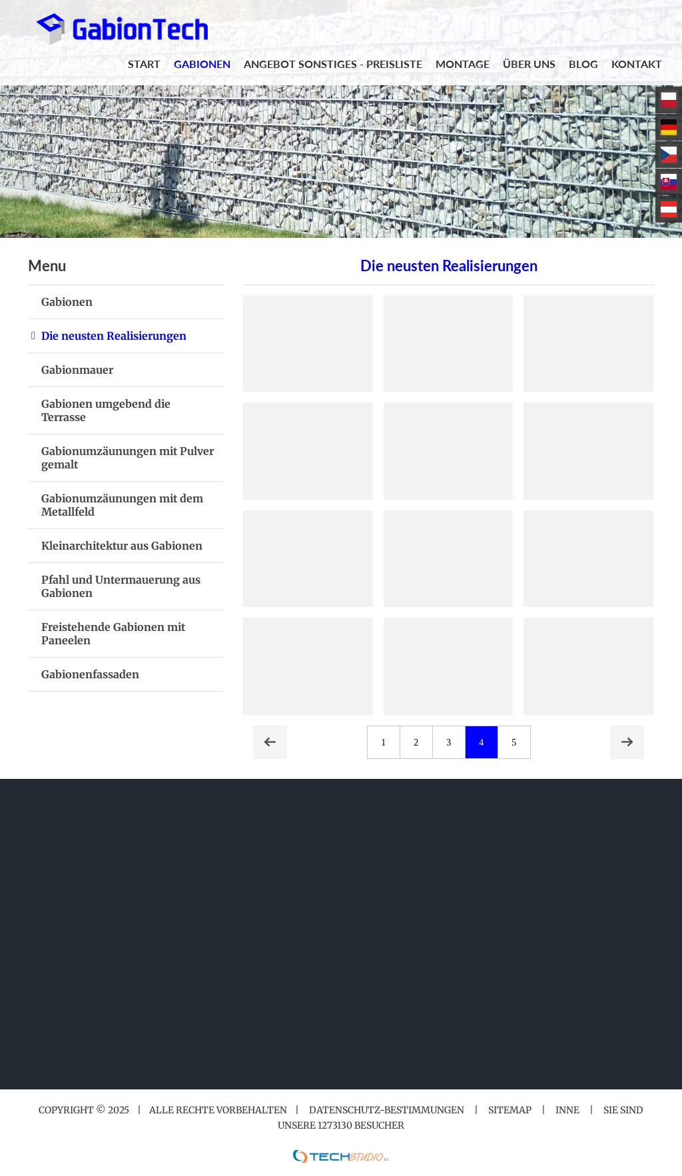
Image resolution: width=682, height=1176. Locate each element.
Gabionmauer (77, 369)
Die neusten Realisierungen (113, 335)
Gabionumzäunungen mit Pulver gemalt (127, 457)
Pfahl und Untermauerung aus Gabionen (120, 586)
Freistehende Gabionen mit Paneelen (113, 633)
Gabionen (67, 301)
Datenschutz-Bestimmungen (386, 1110)
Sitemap (509, 1110)
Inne (567, 1110)
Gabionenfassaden (90, 674)
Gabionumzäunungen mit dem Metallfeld (122, 505)
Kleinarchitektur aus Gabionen (121, 545)
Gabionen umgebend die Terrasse (105, 410)
